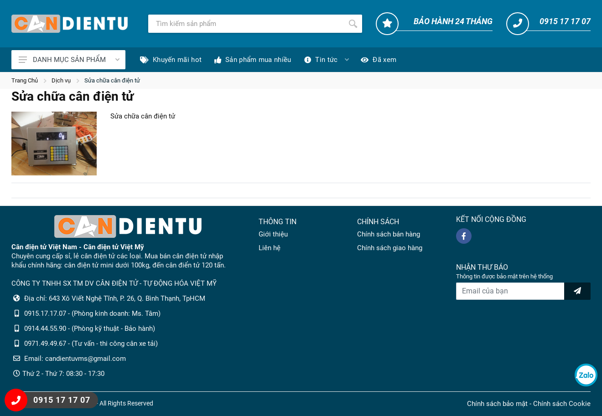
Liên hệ (269, 248)
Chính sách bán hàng (388, 234)
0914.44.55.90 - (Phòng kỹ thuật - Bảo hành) (89, 328)
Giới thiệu (273, 234)
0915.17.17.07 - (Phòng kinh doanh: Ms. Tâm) (92, 313)
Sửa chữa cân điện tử (112, 80)
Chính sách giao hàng (389, 248)
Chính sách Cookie (562, 404)
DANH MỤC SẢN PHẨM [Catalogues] (69, 60)
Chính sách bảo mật (497, 404)
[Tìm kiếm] (246, 24)
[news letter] (577, 291)
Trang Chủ (24, 80)
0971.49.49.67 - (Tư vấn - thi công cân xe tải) (91, 343)
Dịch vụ (61, 80)
